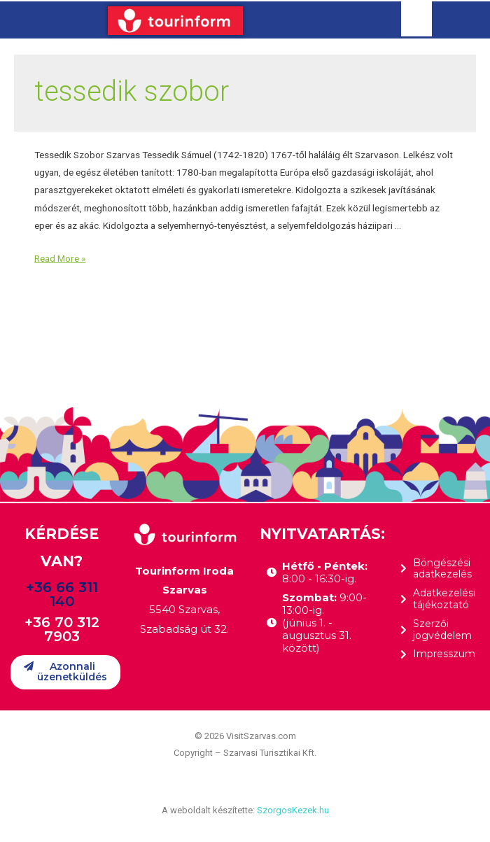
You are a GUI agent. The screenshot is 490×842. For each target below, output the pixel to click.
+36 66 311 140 (62, 594)
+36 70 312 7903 (61, 629)
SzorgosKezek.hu (293, 810)
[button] (65, 672)
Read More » (59, 258)
